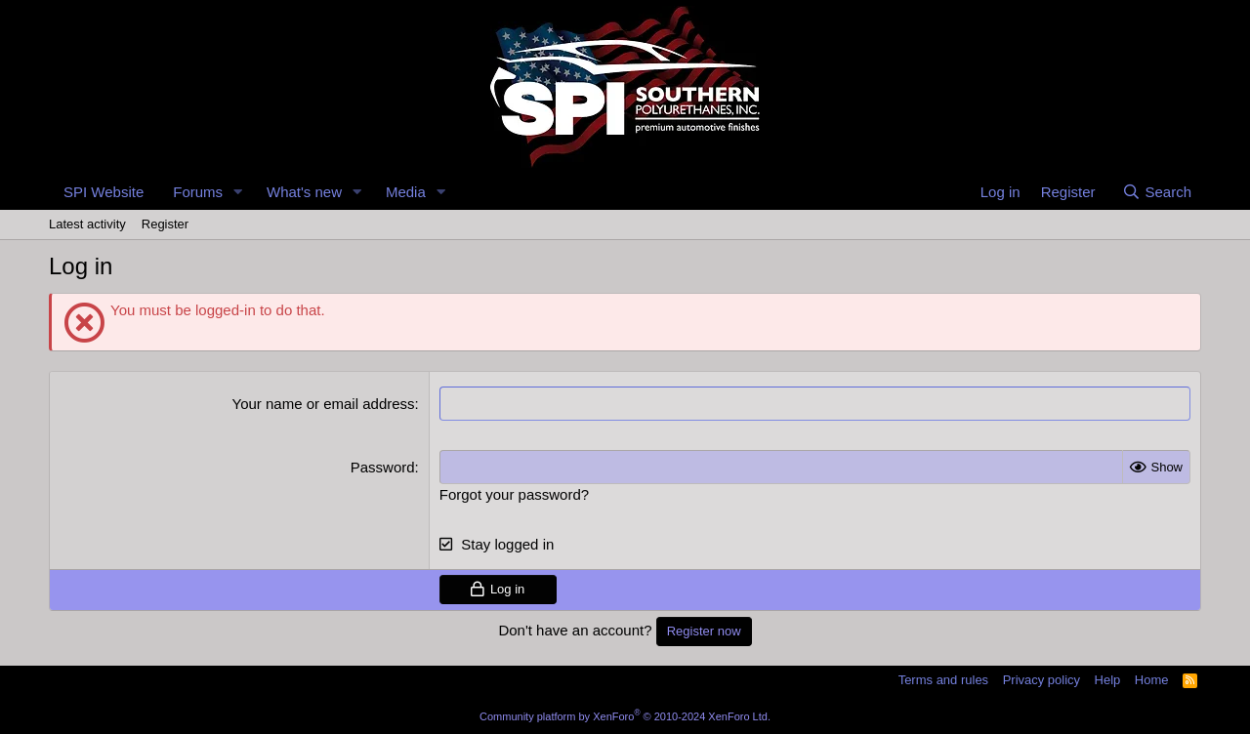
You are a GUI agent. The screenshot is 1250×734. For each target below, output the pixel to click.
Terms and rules (943, 680)
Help (1108, 680)
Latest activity (87, 224)
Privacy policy (1041, 680)
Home (1152, 680)
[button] (238, 192)
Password (383, 467)
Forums (198, 192)
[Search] (1156, 192)
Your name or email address (323, 403)
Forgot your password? (514, 494)
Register (165, 224)
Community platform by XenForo (625, 716)
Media (406, 192)
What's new (304, 192)
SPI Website (103, 192)
